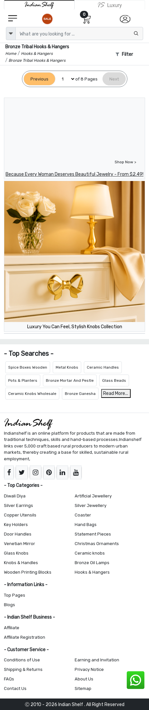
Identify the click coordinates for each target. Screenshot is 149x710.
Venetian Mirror (19, 543)
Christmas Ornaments (97, 543)
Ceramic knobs (90, 553)
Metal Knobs (67, 367)
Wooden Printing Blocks (27, 572)
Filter (124, 54)
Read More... (115, 393)
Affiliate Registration (24, 637)
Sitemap (83, 688)
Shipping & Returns (23, 669)
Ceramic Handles (103, 367)
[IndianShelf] (39, 5)
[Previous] (39, 79)
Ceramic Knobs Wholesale (32, 393)
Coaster (83, 515)
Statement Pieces (93, 534)
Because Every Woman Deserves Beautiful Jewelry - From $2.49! (74, 174)
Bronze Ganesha (80, 393)
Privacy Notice (89, 669)
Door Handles (17, 534)
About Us (84, 678)
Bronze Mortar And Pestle (70, 380)
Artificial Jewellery (93, 495)
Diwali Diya (15, 495)
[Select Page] (65, 79)
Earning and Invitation (97, 659)
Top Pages (14, 595)
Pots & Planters (22, 380)
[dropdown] (11, 33)
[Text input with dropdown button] (79, 33)
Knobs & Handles (21, 562)
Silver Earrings (18, 505)
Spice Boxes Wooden (27, 367)
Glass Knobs (16, 553)
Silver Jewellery (90, 505)
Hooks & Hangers (92, 572)
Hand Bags (86, 524)
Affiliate (11, 627)
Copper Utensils (20, 515)
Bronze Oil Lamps (92, 562)
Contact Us (15, 688)
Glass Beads (114, 380)
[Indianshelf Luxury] (110, 5)
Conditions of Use (22, 659)
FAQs (9, 678)
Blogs (9, 604)
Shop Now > (125, 162)
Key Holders (16, 524)
